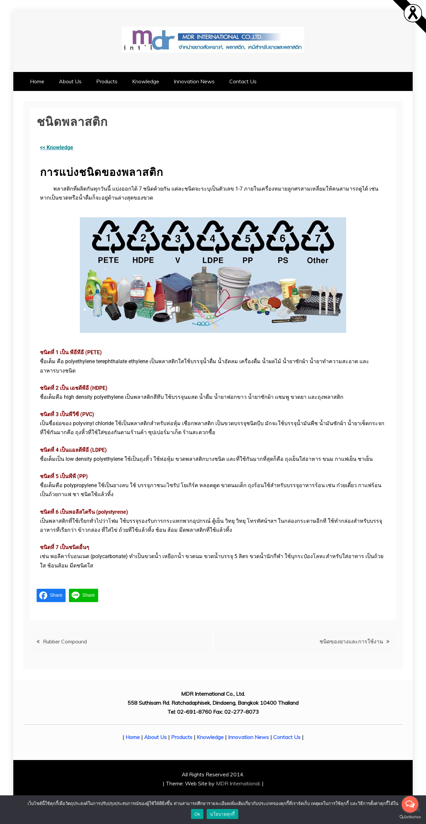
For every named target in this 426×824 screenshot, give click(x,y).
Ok (197, 814)
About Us (70, 81)
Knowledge (145, 81)
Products (106, 81)
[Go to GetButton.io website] (410, 817)
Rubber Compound (65, 641)
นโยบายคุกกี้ (222, 814)
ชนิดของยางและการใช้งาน (351, 641)
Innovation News (194, 81)
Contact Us (243, 81)
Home (37, 81)
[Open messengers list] (410, 804)
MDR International (238, 783)
